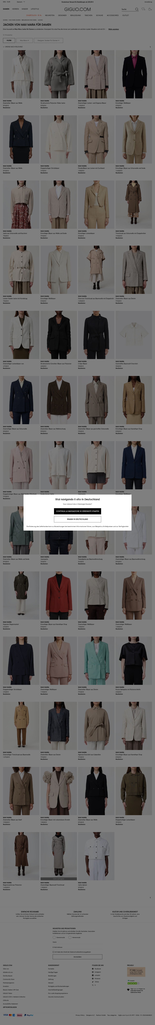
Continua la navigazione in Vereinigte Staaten (77, 511)
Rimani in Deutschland (77, 519)
